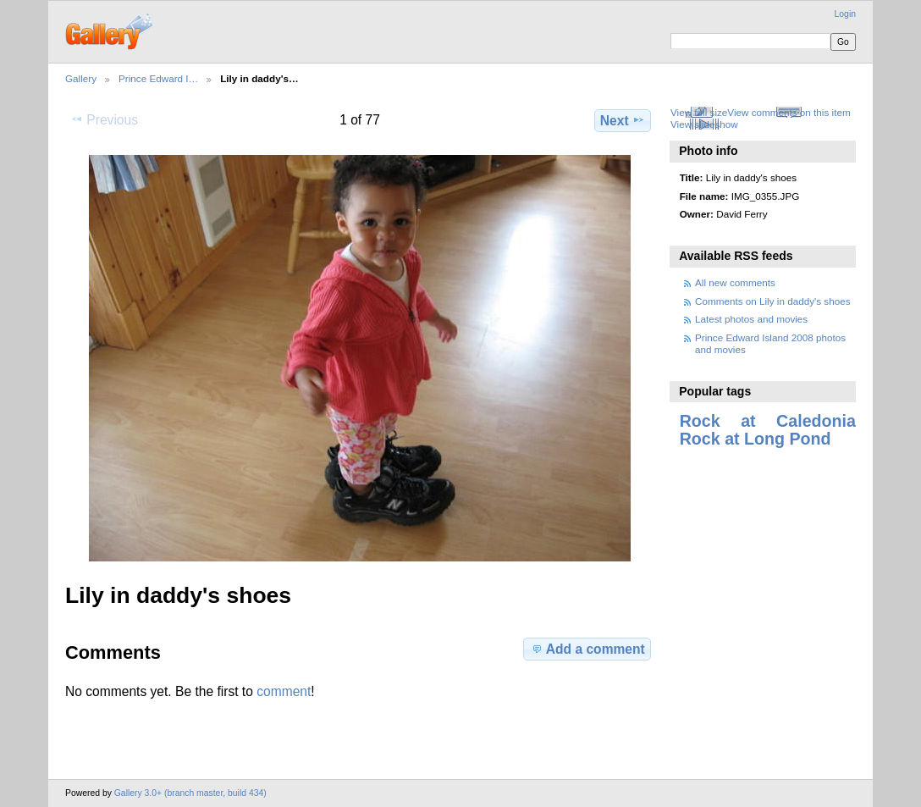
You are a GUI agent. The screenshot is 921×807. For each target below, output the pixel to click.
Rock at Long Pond (755, 438)
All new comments (735, 282)
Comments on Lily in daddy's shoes (772, 301)
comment (283, 691)
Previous (104, 119)
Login (845, 14)
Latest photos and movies (751, 318)
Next (622, 120)
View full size (698, 112)
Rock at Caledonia (768, 421)
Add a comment (587, 648)
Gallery (81, 78)
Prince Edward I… (158, 78)
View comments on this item (788, 112)
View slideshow (704, 124)
